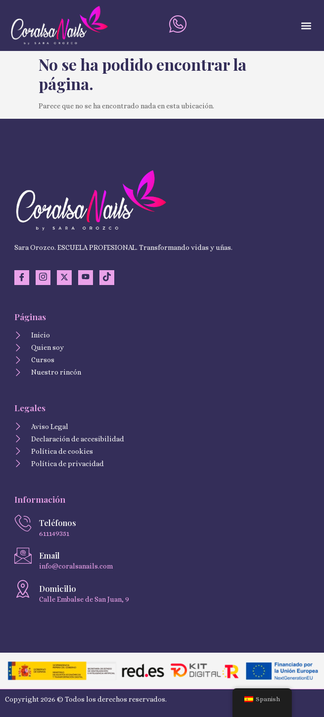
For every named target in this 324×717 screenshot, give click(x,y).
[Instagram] (43, 277)
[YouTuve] (85, 277)
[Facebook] (21, 277)
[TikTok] (106, 277)
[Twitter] (64, 277)
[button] (306, 25)
